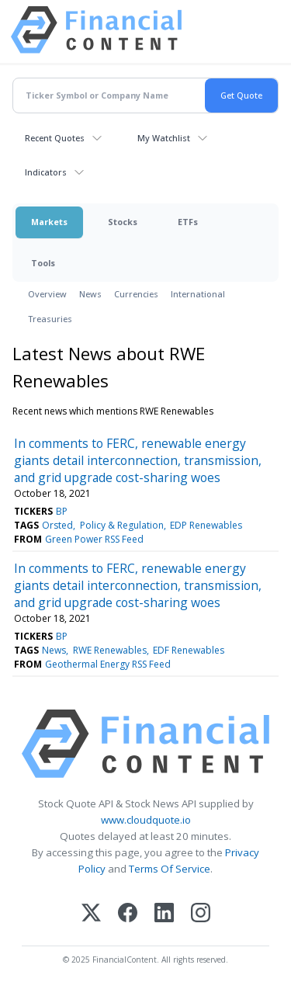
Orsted (57, 525)
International (198, 294)
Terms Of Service (169, 869)
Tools (43, 263)
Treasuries (50, 318)
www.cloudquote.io (146, 820)
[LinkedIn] (164, 914)
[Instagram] (201, 914)
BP (62, 511)
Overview (47, 294)
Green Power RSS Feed (94, 539)
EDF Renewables (188, 650)
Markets (49, 221)
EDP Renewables (206, 525)
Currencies (136, 294)
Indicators (46, 172)
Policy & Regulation (122, 525)
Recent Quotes (55, 138)
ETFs (188, 221)
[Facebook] (128, 914)
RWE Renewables (110, 650)
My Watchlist (163, 138)
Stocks (122, 221)
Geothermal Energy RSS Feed (108, 664)
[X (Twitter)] (91, 914)
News (90, 294)
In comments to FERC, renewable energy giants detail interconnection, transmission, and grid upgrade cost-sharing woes (138, 460)
